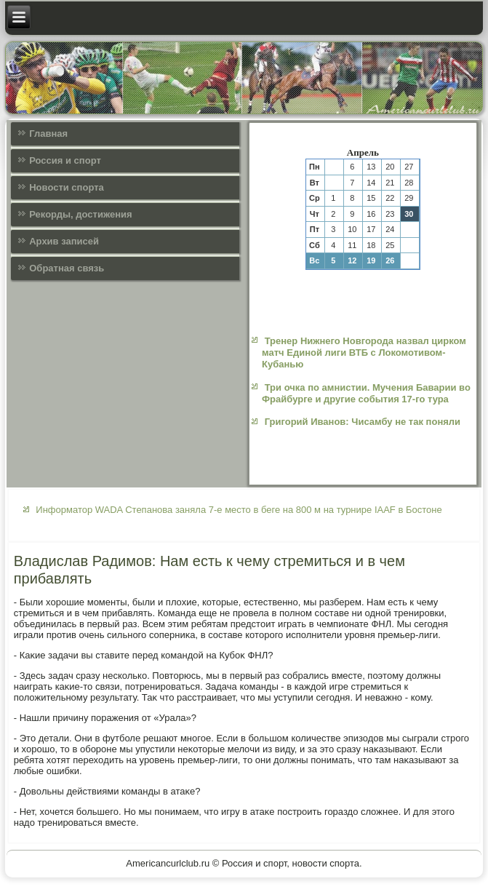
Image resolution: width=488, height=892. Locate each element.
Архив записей (64, 241)
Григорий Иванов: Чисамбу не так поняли (362, 421)
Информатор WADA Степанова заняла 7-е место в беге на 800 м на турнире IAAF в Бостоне (238, 509)
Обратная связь (66, 268)
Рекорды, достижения (80, 214)
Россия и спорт (65, 160)
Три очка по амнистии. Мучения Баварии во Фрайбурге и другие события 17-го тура (366, 393)
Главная (48, 133)
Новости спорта (66, 187)
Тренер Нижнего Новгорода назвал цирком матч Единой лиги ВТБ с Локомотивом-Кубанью (364, 352)
